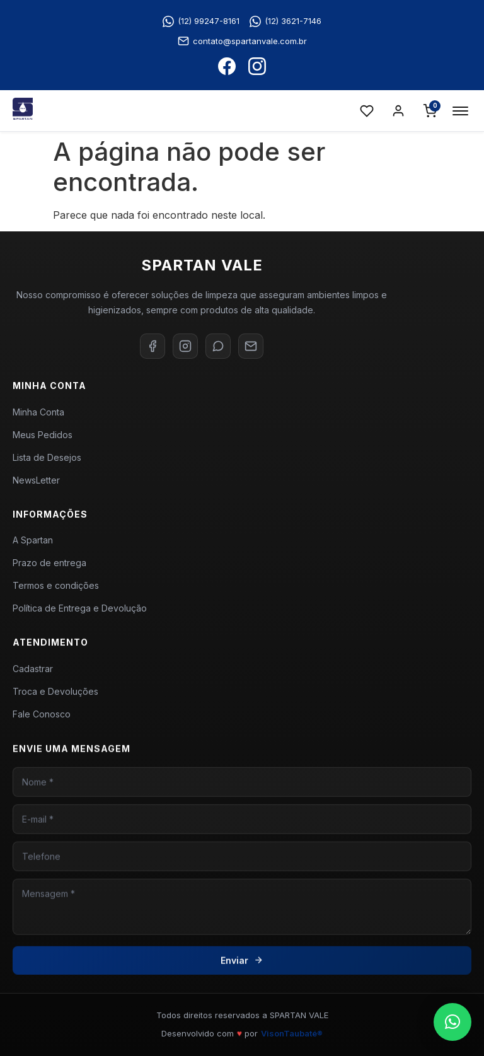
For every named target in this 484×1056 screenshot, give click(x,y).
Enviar (242, 972)
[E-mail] (250, 346)
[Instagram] (185, 346)
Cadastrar (33, 675)
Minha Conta (38, 412)
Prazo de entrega (49, 567)
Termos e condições (56, 590)
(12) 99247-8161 (201, 21)
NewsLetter (36, 480)
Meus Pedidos (42, 434)
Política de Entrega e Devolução (80, 613)
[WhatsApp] (218, 346)
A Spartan (33, 545)
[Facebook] (152, 346)
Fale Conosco (42, 720)
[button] (452, 1022)
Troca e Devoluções (55, 697)
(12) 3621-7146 (285, 21)
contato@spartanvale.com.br (242, 41)
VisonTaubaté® (292, 1033)
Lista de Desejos (47, 457)
